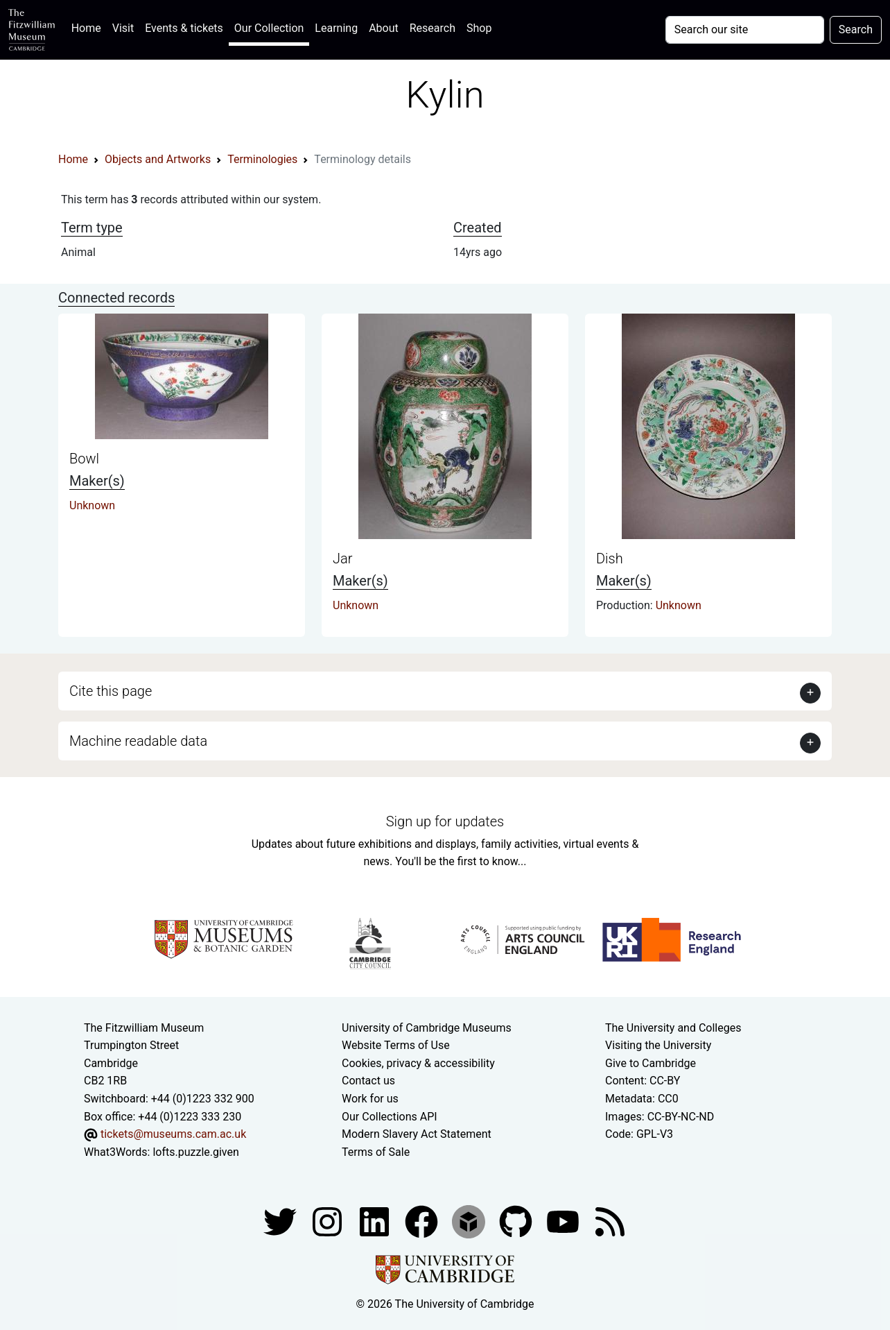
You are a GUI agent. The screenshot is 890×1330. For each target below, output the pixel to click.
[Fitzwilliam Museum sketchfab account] (470, 1221)
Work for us (370, 1098)
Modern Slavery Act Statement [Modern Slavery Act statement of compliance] (416, 1134)
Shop (478, 28)
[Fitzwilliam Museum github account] (517, 1221)
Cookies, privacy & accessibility (418, 1063)
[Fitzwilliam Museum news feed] (610, 1221)
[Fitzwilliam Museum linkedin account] (422, 1221)
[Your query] (744, 30)
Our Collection (269, 28)
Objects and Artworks (158, 159)
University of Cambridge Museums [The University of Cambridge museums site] (427, 1027)
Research (432, 28)
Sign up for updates (445, 821)
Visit (123, 28)
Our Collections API (389, 1116)
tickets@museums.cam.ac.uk (173, 1134)
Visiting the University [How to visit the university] (658, 1045)
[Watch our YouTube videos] (564, 1221)
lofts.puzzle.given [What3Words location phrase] (195, 1152)
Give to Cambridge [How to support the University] (650, 1063)
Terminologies (262, 159)
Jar (342, 558)
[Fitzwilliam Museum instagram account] (328, 1221)
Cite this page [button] (110, 691)
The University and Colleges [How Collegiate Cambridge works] (673, 1027)
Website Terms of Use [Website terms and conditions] (396, 1045)
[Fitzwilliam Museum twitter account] (281, 1221)
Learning (336, 28)
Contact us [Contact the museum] (368, 1080)
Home (89, 27)
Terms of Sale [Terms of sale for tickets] (376, 1152)
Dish (609, 558)
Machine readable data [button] (138, 741)
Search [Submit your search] (856, 29)
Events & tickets (184, 28)
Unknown (92, 505)
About (384, 28)
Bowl (84, 458)
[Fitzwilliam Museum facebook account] (375, 1221)
